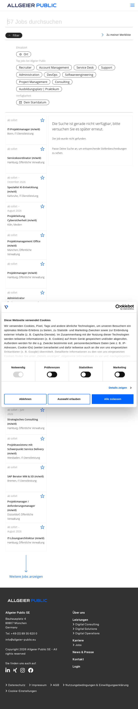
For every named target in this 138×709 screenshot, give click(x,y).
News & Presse (83, 652)
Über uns (79, 612)
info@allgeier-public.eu (20, 639)
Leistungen (80, 620)
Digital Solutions (86, 629)
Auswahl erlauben (69, 399)
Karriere (78, 640)
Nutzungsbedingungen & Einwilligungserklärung (96, 685)
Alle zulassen (112, 399)
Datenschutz (16, 685)
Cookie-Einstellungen (22, 691)
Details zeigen (118, 387)
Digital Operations (87, 633)
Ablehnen (25, 399)
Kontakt (78, 659)
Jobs (78, 645)
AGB (56, 685)
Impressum (39, 685)
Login (76, 666)
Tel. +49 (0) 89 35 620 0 (21, 633)
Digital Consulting (87, 624)
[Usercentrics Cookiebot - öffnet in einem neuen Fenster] (118, 307)
